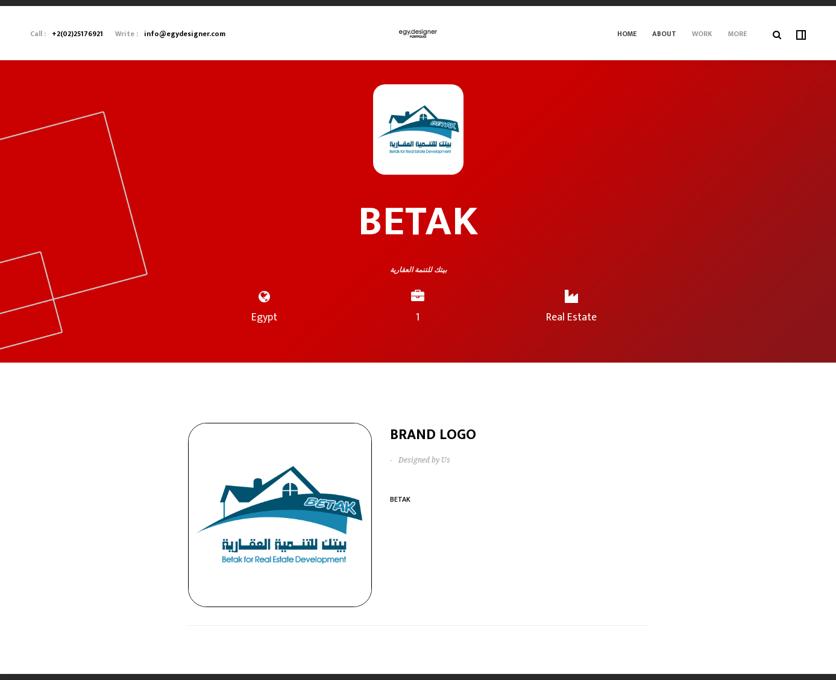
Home (626, 34)
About (664, 34)
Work (702, 34)
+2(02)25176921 (77, 34)
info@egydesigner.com (184, 34)
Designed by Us (424, 460)
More (737, 34)
